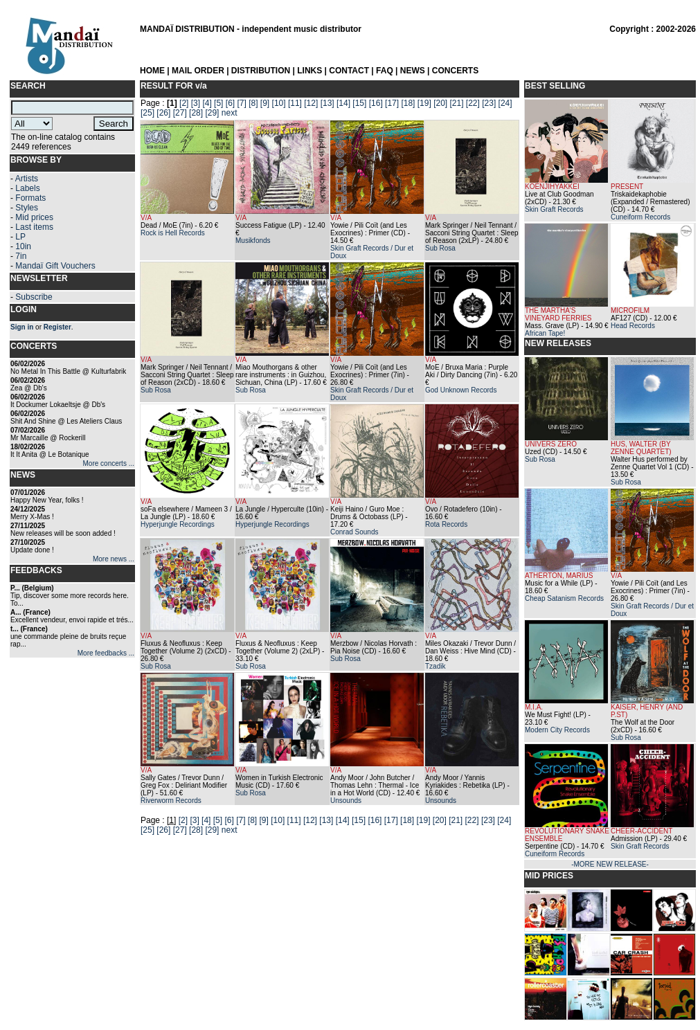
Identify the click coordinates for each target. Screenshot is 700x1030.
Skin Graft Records (554, 209)
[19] (424, 103)
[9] (264, 103)
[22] (473, 103)
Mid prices (34, 217)
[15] (359, 103)
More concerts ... (108, 463)
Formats (30, 198)
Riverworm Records (171, 800)
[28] (196, 113)
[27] (180, 113)
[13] (327, 103)
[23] (489, 103)
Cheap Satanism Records (564, 598)
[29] (212, 113)
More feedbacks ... (106, 653)
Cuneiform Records (640, 217)
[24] (505, 103)
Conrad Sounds (354, 532)
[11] (295, 103)
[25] (147, 113)
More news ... (113, 559)
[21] (457, 103)
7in (20, 256)
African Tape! (545, 333)
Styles (26, 208)
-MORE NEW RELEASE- (610, 864)
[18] (408, 103)
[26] (163, 113)
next (229, 113)
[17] (392, 103)
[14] (343, 103)
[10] (279, 103)
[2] (183, 103)
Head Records (633, 325)
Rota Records (446, 524)
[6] (230, 103)
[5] (218, 103)
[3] (195, 103)
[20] (440, 103)
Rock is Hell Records (173, 233)
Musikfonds (253, 240)
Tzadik (435, 666)
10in (23, 246)
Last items (34, 227)
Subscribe (33, 297)
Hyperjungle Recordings (178, 524)
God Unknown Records (460, 390)
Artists (26, 178)
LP (20, 237)
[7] (241, 103)
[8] (253, 103)
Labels (27, 188)
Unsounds (345, 800)
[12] (311, 103)
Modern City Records (557, 730)
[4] (206, 103)
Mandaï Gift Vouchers (55, 266)
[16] (376, 103)
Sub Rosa (440, 248)
